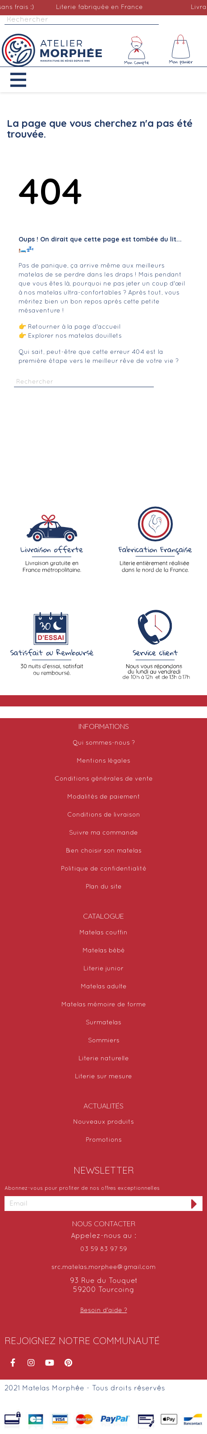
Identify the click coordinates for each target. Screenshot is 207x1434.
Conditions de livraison (103, 815)
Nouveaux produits (103, 1122)
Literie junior (103, 969)
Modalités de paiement (103, 797)
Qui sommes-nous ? (104, 743)
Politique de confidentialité (104, 869)
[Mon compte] (137, 50)
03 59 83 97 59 (103, 1249)
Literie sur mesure (103, 1077)
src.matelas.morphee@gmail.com (103, 1267)
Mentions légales (103, 761)
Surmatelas (103, 1023)
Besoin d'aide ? (103, 1310)
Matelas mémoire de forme (103, 1005)
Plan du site (104, 887)
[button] (25, 79)
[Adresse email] (95, 1203)
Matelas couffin (103, 933)
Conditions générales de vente (104, 779)
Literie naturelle (103, 1059)
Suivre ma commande (103, 833)
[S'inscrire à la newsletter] (194, 1203)
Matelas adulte (104, 987)
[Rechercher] (82, 20)
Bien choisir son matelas (104, 851)
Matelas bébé (104, 951)
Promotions (104, 1140)
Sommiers (104, 1041)
